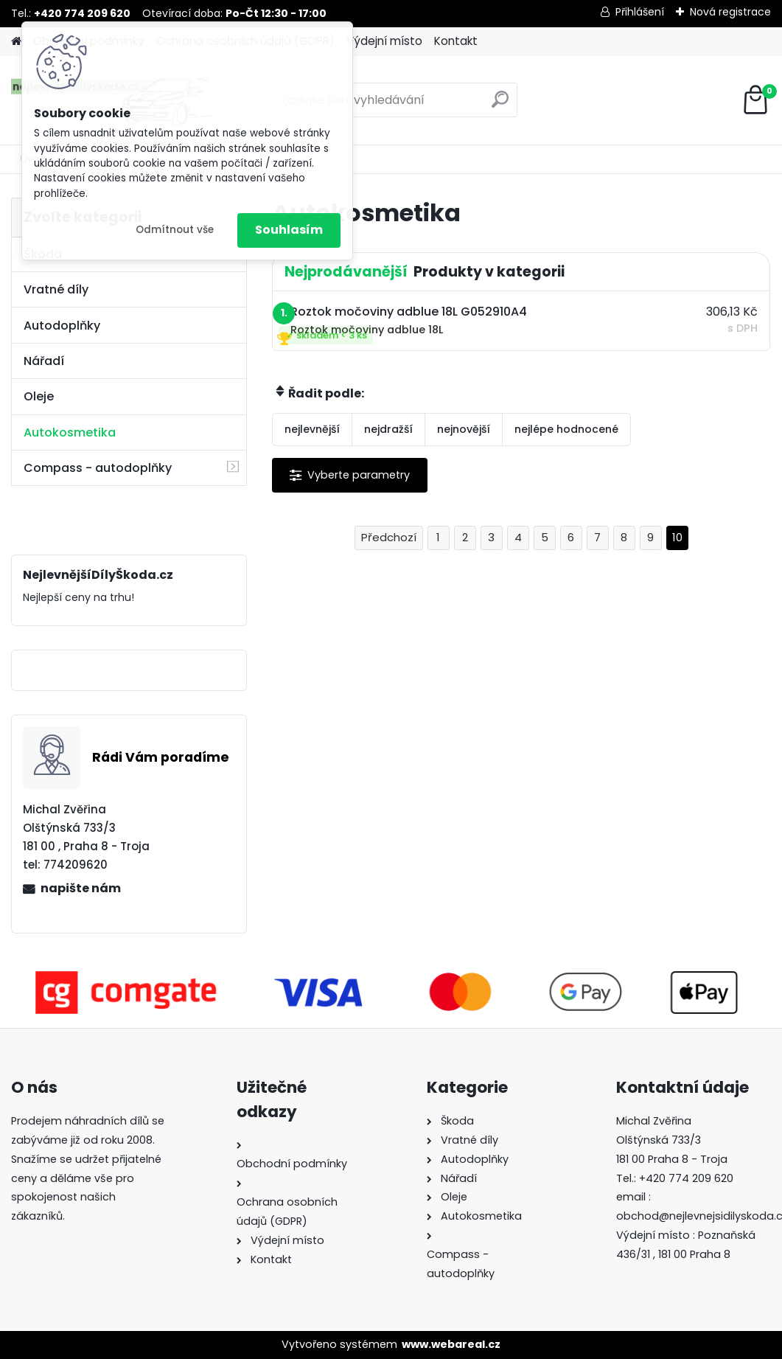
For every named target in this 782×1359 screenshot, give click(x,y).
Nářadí (44, 360)
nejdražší (388, 429)
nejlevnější (312, 429)
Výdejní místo (384, 41)
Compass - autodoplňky (98, 467)
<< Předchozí (389, 538)
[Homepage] (16, 41)
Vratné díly (56, 289)
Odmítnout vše (175, 230)
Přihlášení (639, 11)
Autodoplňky (62, 325)
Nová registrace (730, 11)
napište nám (81, 888)
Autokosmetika (70, 432)
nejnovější (463, 429)
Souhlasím (289, 229)
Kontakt (456, 41)
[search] (500, 105)
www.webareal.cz (451, 1344)
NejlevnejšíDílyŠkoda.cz (92, 669)
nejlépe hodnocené (566, 429)
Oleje (39, 396)
